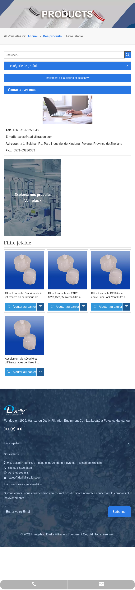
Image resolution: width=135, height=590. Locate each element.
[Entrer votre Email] (60, 511)
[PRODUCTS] (67, 14)
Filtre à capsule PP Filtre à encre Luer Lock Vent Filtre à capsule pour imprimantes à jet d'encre (109, 295)
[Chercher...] (64, 55)
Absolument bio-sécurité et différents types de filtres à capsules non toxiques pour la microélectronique (22, 360)
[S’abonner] (119, 511)
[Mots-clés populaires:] (127, 54)
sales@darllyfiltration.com (35, 136)
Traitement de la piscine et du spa (67, 77)
